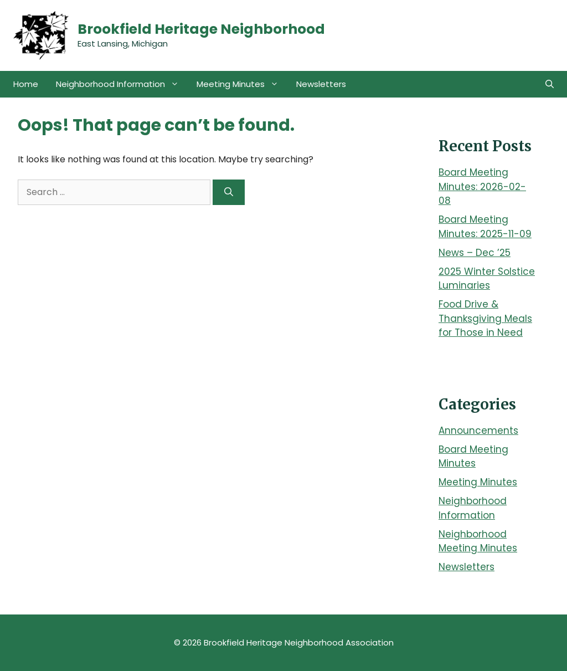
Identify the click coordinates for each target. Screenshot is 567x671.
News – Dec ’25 (475, 252)
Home (25, 84)
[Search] (229, 192)
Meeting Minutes (478, 482)
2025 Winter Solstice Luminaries (487, 279)
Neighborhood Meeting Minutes (478, 541)
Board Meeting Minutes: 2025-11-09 (485, 226)
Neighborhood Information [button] (122, 84)
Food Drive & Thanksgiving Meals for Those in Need (485, 318)
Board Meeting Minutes (473, 456)
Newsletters (321, 84)
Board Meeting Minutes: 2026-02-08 (482, 186)
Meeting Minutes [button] (242, 84)
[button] (550, 84)
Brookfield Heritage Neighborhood (201, 29)
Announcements (478, 430)
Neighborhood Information (473, 508)
